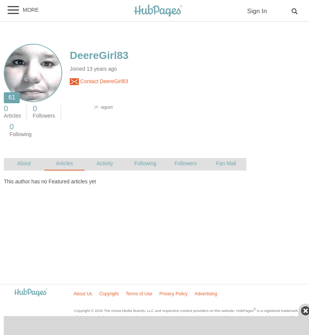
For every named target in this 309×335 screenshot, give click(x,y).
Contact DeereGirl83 (99, 81)
